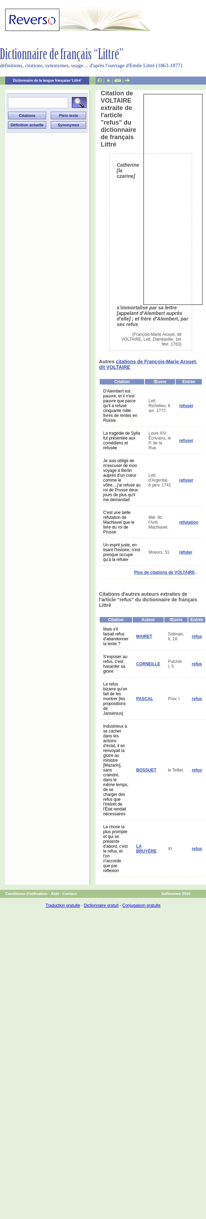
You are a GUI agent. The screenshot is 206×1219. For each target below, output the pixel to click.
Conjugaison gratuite (141, 905)
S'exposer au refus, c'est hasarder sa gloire (115, 664)
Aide (55, 894)
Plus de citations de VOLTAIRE (164, 572)
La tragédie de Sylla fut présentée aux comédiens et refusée (121, 440)
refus (197, 636)
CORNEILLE (148, 664)
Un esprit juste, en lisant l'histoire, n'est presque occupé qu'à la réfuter (121, 552)
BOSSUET (146, 770)
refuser (186, 405)
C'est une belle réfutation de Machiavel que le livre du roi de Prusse (118, 522)
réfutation (188, 522)
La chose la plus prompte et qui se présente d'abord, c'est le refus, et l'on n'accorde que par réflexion (115, 848)
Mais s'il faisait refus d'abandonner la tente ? (116, 636)
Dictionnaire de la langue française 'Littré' (47, 80)
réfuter (185, 552)
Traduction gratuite (63, 905)
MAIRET (144, 636)
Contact (70, 894)
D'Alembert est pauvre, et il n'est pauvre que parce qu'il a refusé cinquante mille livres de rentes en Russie (120, 406)
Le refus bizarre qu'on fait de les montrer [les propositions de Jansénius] (115, 699)
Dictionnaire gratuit (101, 905)
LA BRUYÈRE (146, 849)
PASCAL (144, 698)
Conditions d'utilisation (26, 894)
